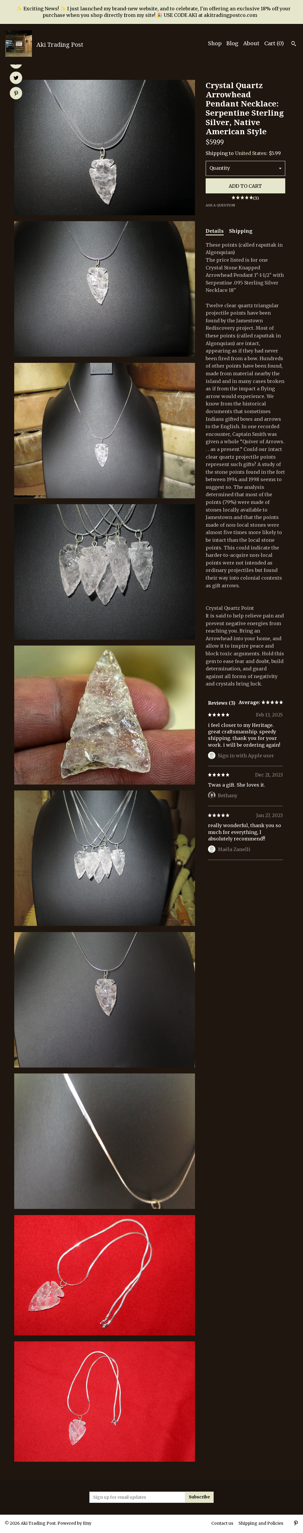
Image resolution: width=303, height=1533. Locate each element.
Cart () (274, 43)
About (251, 43)
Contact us (222, 1523)
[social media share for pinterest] (16, 93)
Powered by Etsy (74, 1523)
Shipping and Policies (260, 1523)
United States (250, 153)
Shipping (240, 231)
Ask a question (220, 205)
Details (215, 231)
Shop (215, 43)
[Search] (293, 44)
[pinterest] (296, 1524)
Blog (232, 43)
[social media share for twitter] (16, 78)
